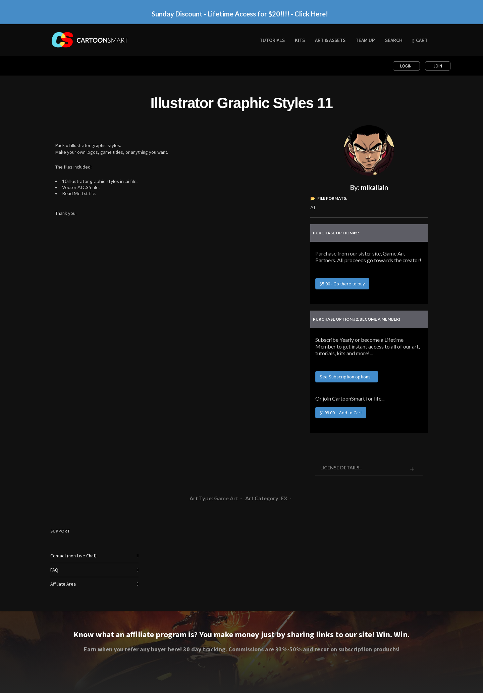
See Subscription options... (347, 377)
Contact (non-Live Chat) (73, 556)
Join (437, 66)
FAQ (54, 570)
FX (284, 498)
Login (406, 66)
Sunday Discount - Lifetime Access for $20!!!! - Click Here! (240, 14)
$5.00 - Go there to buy (342, 284)
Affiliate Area (63, 584)
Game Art (226, 498)
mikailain (374, 187)
